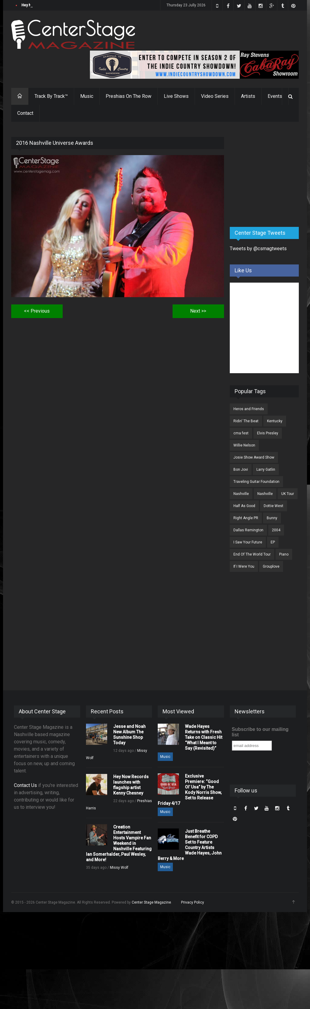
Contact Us (25, 785)
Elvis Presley (267, 433)
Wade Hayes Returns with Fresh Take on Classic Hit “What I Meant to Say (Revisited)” (203, 737)
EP (273, 542)
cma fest (241, 433)
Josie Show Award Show (253, 457)
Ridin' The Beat (246, 421)
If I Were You (243, 566)
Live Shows (176, 96)
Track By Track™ (51, 96)
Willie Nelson (244, 445)
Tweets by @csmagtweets (258, 248)
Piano (284, 554)
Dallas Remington (248, 530)
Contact (25, 113)
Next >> (198, 311)
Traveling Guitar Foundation (256, 482)
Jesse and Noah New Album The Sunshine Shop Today (67, 5)
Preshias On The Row (128, 96)
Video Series (215, 96)
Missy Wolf (119, 867)
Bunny (272, 518)
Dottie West (273, 506)
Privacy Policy (192, 902)
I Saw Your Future (247, 542)
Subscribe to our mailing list (260, 732)
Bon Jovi (240, 469)
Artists (248, 96)
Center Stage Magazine (151, 902)
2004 (276, 530)
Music (86, 96)
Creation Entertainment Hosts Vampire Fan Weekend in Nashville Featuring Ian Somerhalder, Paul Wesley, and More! (119, 843)
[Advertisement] (270, 175)
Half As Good (244, 506)
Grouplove (271, 566)
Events (275, 96)
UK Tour (287, 494)
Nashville (241, 494)
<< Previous (37, 311)
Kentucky (274, 421)
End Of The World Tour (252, 554)
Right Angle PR (245, 518)
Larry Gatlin (265, 469)
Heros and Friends (248, 409)
